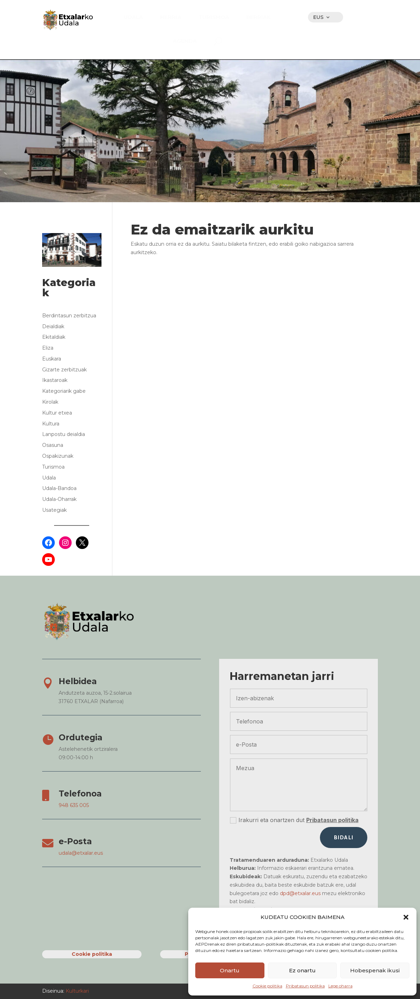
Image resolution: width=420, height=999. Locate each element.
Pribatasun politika (305, 985)
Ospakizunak (57, 456)
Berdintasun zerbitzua (69, 315)
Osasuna (52, 445)
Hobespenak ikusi (375, 970)
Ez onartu (302, 970)
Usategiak (54, 510)
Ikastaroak (54, 380)
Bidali (343, 837)
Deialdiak (53, 326)
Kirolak (50, 402)
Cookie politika (267, 985)
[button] (405, 917)
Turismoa (53, 467)
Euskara (51, 359)
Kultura (50, 424)
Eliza (47, 348)
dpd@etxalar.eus (300, 893)
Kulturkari (76, 991)
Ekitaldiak (53, 337)
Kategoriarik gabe (64, 391)
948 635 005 (74, 805)
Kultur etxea (57, 413)
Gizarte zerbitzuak (64, 369)
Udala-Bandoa (59, 488)
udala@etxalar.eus (81, 853)
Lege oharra (340, 985)
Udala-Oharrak (59, 499)
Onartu (229, 970)
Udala (49, 478)
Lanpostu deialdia (63, 434)
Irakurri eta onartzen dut (294, 820)
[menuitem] (133, 17)
